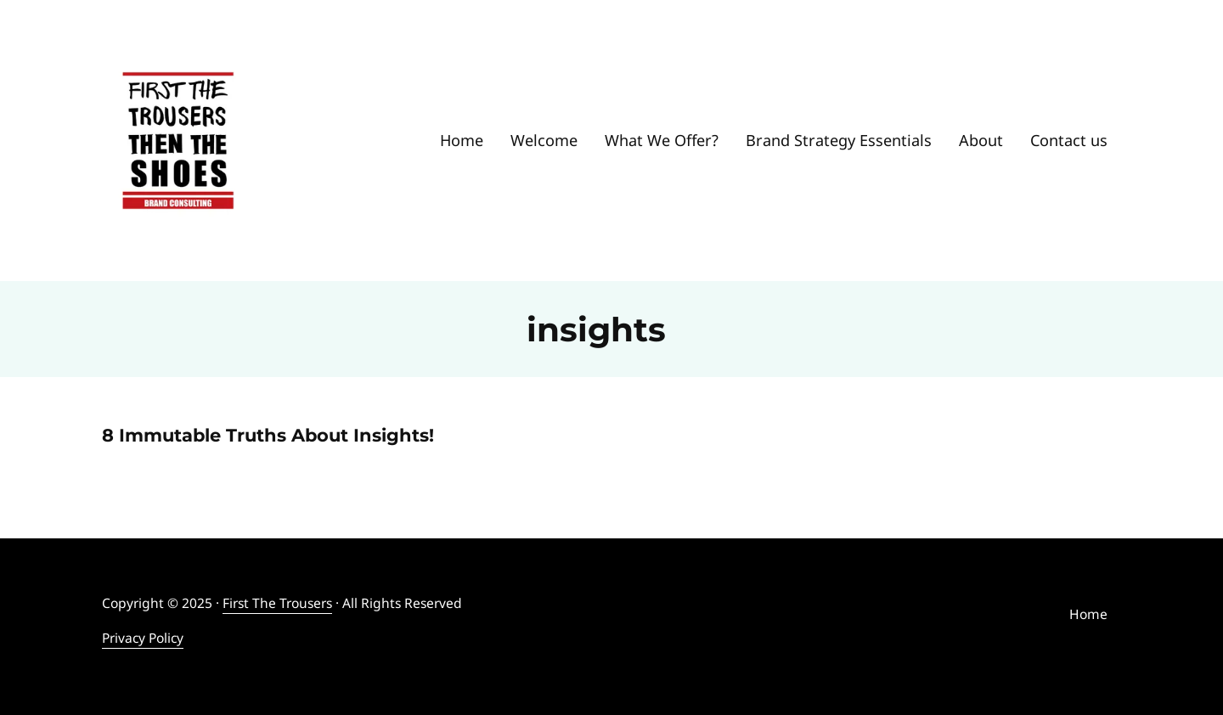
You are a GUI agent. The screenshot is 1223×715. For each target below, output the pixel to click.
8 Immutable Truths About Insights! (268, 435)
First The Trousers (277, 603)
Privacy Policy (142, 637)
